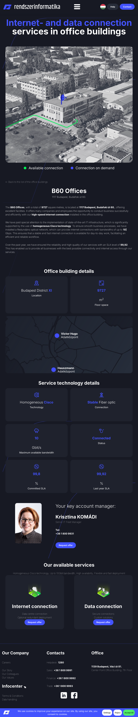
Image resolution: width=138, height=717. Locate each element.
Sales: (59, 670)
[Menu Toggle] (77, 6)
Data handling (9, 699)
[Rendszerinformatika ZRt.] (113, 695)
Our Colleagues (10, 674)
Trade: (60, 686)
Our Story (7, 670)
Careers (6, 662)
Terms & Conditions (12, 695)
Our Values (8, 677)
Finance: (61, 678)
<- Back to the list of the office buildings (26, 181)
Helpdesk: (55, 662)
